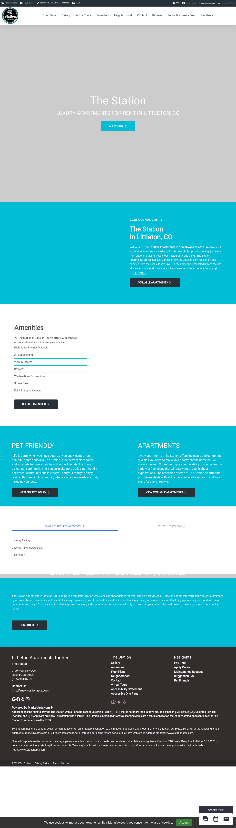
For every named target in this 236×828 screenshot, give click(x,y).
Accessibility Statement (126, 750)
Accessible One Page (124, 755)
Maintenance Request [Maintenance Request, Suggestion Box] (188, 733)
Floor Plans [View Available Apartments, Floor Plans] (49, 15)
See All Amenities (36, 404)
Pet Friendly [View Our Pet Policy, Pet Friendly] (181, 742)
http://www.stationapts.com (30, 752)
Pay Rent (180, 724)
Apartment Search (226, 3)
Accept (184, 822)
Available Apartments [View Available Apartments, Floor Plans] (155, 282)
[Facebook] (18, 760)
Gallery (66, 15)
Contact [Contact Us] (142, 15)
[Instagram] (28, 760)
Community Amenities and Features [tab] (65, 526)
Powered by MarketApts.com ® (32, 769)
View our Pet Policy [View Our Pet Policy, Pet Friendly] (35, 492)
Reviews (157, 15)
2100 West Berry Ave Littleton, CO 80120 (52, 3)
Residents (207, 15)
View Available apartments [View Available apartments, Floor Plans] (166, 492)
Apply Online (26, 3)
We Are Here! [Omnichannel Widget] (215, 810)
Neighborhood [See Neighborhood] (123, 15)
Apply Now (118, 126)
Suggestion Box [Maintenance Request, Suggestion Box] (184, 737)
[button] (205, 819)
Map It (76, 3)
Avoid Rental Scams (207, 3)
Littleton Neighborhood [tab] (171, 526)
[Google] (14, 760)
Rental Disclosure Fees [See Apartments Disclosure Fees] (182, 15)
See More (140, 273)
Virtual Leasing (189, 3)
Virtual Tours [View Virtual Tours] (83, 15)
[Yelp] (23, 760)
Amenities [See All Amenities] (102, 15)
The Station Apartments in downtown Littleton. (174, 247)
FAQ (176, 3)
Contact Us (29, 686)
